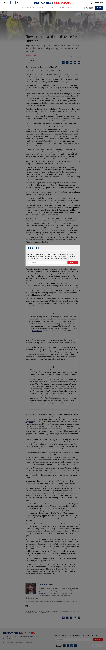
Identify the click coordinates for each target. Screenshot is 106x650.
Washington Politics (42, 8)
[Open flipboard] (16, 2)
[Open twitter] (9, 2)
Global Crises (61, 8)
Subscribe (72, 262)
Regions (70, 8)
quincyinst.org (98, 2)
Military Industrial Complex (26, 8)
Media (53, 8)
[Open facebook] (13, 2)
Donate (99, 8)
